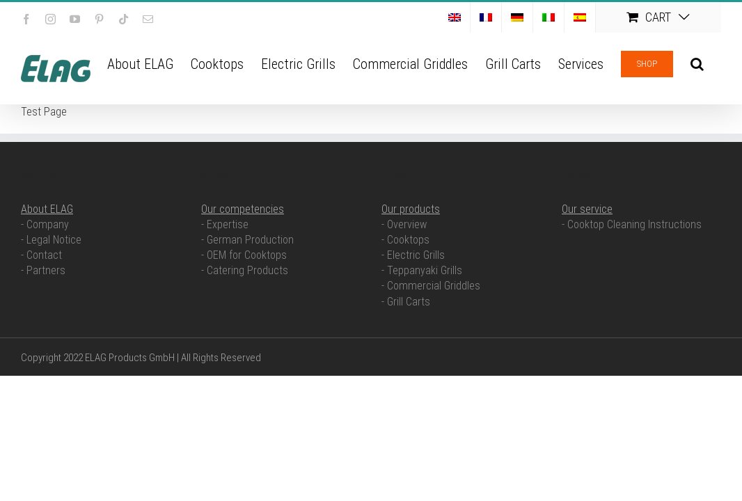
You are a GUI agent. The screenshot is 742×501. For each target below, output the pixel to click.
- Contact (41, 255)
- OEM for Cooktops (244, 255)
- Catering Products (244, 270)
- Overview (404, 224)
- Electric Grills (413, 255)
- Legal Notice (51, 239)
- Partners (43, 270)
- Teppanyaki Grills (421, 270)
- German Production (247, 239)
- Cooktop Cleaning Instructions (632, 224)
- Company (45, 224)
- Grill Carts (405, 301)
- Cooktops (405, 239)
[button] (714, 62)
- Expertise (224, 224)
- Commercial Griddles (430, 285)
